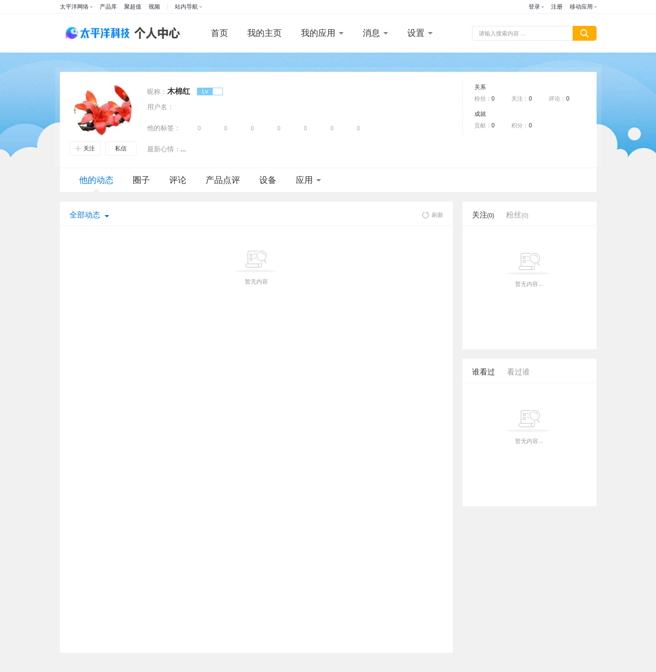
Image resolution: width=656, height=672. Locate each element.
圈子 (141, 180)
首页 (219, 33)
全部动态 (84, 215)
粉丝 (517, 215)
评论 (177, 180)
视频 (154, 6)
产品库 (108, 6)
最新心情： (164, 149)
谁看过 (483, 372)
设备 (267, 180)
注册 (557, 6)
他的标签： (164, 128)
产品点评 (223, 180)
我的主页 (264, 33)
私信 (121, 148)
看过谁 (518, 372)
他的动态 (96, 183)
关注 (85, 148)
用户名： (160, 107)
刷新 (432, 215)
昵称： (157, 91)
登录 (534, 6)
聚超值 (132, 6)
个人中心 (155, 33)
